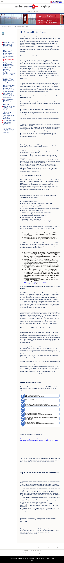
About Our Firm (11, 552)
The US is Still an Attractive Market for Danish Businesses (8, 124)
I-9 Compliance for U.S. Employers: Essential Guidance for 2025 (8, 46)
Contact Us (49, 552)
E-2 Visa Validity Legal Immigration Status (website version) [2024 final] (8, 55)
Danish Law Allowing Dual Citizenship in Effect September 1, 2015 (9, 85)
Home (6, 552)
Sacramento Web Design (33, 553)
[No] (62, 560)
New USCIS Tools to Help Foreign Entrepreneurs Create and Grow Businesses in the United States (9, 102)
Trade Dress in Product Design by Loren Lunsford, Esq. (8, 117)
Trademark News (7, 67)
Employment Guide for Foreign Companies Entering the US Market (8, 64)
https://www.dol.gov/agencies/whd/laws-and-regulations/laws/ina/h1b (35, 283)
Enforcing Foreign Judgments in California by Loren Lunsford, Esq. (8, 90)
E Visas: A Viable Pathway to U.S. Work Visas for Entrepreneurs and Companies (8, 80)
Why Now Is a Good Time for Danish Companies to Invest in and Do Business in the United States (8, 129)
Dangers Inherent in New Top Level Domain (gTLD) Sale (9, 108)
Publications (32, 552)
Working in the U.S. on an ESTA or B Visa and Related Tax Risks (9, 50)
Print (61, 26)
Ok (32, 560)
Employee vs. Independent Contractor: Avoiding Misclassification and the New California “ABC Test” (9, 73)
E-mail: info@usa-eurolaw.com (42, 547)
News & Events (38, 552)
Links (44, 552)
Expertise (26, 552)
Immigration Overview (8, 42)
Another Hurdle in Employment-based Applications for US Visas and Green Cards (9, 95)
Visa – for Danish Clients (9, 120)
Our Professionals (19, 552)
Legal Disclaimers (56, 552)
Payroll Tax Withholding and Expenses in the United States (8, 112)
